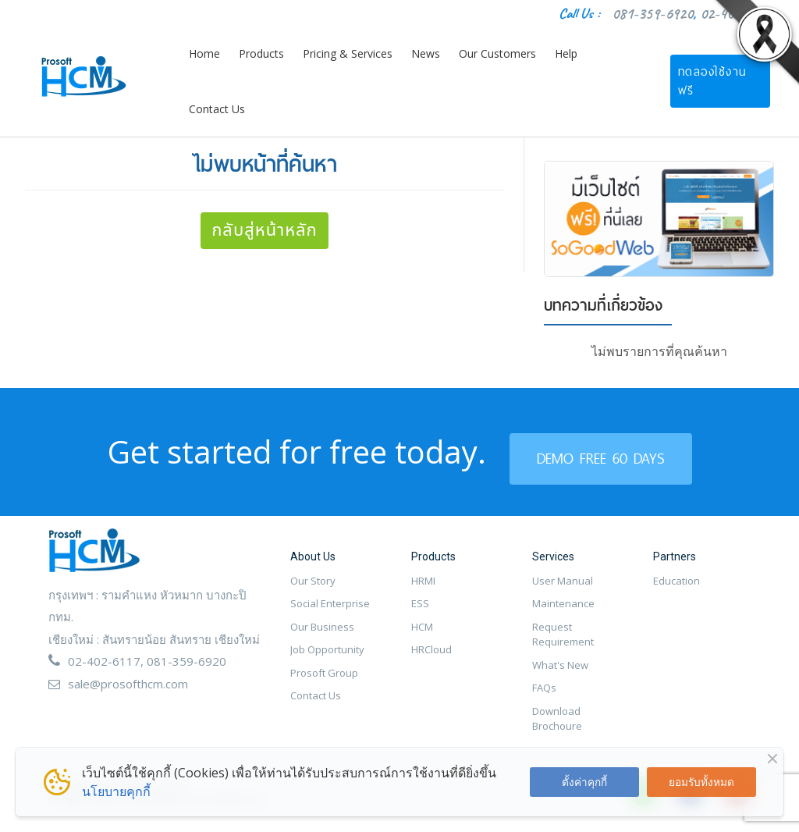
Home (204, 53)
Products (261, 53)
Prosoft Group (324, 673)
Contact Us (217, 108)
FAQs (544, 688)
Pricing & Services (347, 53)
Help (566, 53)
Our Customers (497, 53)
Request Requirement (563, 634)
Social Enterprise (330, 603)
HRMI (423, 581)
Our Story (313, 581)
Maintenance (563, 603)
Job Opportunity (327, 649)
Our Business (322, 627)
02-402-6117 (104, 661)
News (425, 53)
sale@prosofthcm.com (128, 684)
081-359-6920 (652, 13)
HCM (422, 627)
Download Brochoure (557, 719)
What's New (560, 665)
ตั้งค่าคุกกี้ (584, 781)
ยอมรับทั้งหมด (701, 781)
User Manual (562, 581)
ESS (420, 603)
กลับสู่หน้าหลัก (264, 231)
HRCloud (431, 649)
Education (676, 581)
